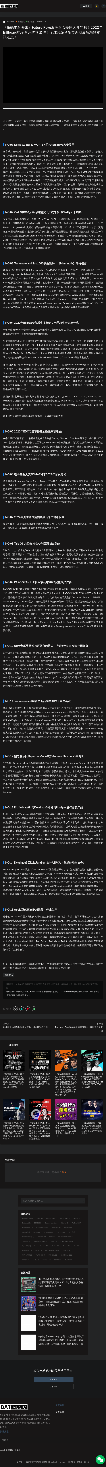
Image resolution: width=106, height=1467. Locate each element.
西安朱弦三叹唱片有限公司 (38, 1462)
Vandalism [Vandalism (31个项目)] (27, 1250)
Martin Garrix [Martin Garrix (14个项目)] (28, 1237)
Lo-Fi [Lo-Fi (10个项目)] (72, 1232)
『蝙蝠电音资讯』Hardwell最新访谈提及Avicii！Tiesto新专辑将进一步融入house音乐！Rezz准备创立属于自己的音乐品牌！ (92, 1080)
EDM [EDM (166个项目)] (37, 1223)
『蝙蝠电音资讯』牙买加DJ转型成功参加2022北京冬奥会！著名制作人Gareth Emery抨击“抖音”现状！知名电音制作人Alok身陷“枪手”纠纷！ (13, 1131)
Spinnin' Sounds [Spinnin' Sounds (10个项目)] (40, 1241)
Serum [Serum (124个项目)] (26, 1241)
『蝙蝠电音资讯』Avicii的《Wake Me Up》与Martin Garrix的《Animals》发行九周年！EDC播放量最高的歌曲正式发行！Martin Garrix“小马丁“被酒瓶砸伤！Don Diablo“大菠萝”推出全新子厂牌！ (66, 1084)
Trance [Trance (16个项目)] (66, 1246)
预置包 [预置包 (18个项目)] (57, 1259)
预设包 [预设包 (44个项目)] (68, 1259)
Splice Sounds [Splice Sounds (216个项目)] (66, 1241)
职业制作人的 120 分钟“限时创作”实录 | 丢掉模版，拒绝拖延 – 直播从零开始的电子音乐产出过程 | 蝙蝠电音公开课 (62, 1321)
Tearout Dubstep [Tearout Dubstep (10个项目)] (41, 1246)
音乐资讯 (30, 22)
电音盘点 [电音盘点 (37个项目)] (40, 1255)
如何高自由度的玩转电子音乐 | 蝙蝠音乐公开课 (25, 1027)
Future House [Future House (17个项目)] (42, 1227)
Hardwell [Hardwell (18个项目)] (56, 1227)
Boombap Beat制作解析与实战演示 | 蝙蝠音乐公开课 (79, 1029)
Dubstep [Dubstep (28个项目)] (26, 1223)
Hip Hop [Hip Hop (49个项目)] (68, 1227)
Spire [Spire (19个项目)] (54, 1241)
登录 (64, 1172)
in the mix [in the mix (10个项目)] (48, 1232)
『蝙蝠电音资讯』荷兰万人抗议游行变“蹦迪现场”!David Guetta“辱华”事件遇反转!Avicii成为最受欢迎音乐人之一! (66, 1129)
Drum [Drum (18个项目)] (76, 1218)
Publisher (8, 22)
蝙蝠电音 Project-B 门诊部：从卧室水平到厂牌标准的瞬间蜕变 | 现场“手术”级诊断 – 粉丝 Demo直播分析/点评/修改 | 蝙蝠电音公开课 (61, 1340)
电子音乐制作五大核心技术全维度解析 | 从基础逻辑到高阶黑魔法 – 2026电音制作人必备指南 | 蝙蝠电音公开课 (61, 1282)
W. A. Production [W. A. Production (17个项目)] (52, 1250)
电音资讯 (20, 22)
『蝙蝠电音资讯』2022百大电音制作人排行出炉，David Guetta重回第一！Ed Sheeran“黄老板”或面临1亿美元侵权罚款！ (39, 1080)
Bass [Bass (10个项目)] (40, 1218)
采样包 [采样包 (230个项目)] (46, 1259)
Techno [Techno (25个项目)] (56, 1246)
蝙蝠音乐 (10, 991)
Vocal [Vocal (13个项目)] (38, 1250)
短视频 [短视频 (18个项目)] (25, 1259)
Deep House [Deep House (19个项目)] (64, 1218)
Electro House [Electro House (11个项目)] (51, 1223)
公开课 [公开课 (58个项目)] (66, 1250)
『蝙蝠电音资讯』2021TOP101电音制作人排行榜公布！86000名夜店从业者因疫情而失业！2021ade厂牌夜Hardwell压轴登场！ (13, 1080)
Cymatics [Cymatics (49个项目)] (50, 1218)
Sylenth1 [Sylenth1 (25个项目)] (26, 1246)
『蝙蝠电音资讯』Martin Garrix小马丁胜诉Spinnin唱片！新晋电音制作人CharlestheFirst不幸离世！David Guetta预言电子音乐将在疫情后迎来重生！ (39, 1131)
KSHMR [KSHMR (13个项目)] (61, 1232)
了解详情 (53, 1387)
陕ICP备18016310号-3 (78, 1462)
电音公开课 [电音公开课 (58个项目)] (27, 1255)
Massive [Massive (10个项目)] (42, 1237)
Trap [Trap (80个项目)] (76, 1246)
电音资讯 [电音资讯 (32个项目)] (52, 1255)
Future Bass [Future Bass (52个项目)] (27, 1227)
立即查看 (53, 1380)
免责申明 (59, 1412)
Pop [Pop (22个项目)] (51, 1237)
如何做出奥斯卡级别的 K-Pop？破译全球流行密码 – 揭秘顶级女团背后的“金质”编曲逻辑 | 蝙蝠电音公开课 (61, 1302)
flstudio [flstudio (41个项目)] (64, 1223)
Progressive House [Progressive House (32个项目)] (65, 1237)
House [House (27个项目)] (36, 1232)
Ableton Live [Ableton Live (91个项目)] (27, 1218)
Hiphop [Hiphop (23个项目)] (26, 1232)
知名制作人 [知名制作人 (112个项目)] (66, 1255)
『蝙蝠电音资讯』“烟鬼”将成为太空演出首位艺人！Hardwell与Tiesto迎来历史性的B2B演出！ (91, 1128)
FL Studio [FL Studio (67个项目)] (76, 1223)
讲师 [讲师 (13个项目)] (36, 1259)
